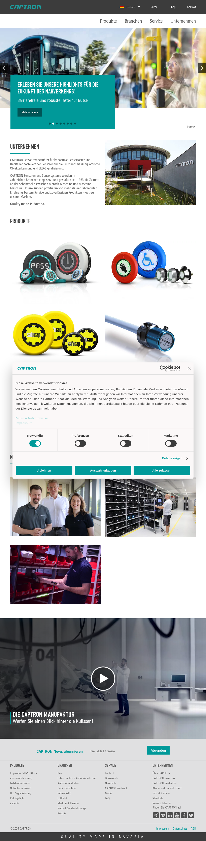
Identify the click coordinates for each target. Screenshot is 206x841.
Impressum (24, 423)
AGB (193, 828)
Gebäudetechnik (67, 788)
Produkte (108, 21)
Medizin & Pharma (68, 803)
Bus (60, 773)
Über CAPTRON (161, 773)
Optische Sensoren (20, 788)
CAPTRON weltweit (116, 788)
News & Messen (161, 803)
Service (156, 21)
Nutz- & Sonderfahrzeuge (72, 808)
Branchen (133, 21)
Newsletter (111, 783)
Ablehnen (44, 470)
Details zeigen (172, 458)
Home (191, 127)
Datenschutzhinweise (31, 418)
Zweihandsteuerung (21, 778)
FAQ (107, 798)
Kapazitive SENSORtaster (24, 773)
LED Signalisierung (20, 793)
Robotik (62, 813)
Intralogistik (64, 793)
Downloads (111, 778)
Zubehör (14, 803)
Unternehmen (183, 21)
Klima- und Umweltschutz (167, 788)
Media (108, 793)
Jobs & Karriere (161, 793)
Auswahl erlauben (103, 470)
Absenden (158, 750)
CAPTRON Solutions (163, 778)
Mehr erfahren (30, 112)
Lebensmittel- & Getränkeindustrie (77, 778)
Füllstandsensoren (20, 783)
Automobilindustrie (68, 783)
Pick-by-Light (17, 798)
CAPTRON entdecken (164, 783)
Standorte (157, 798)
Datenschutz (180, 828)
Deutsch (127, 7)
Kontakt (109, 773)
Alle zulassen (161, 470)
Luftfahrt (62, 798)
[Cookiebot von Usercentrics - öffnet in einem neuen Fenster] (162, 368)
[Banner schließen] (189, 368)
